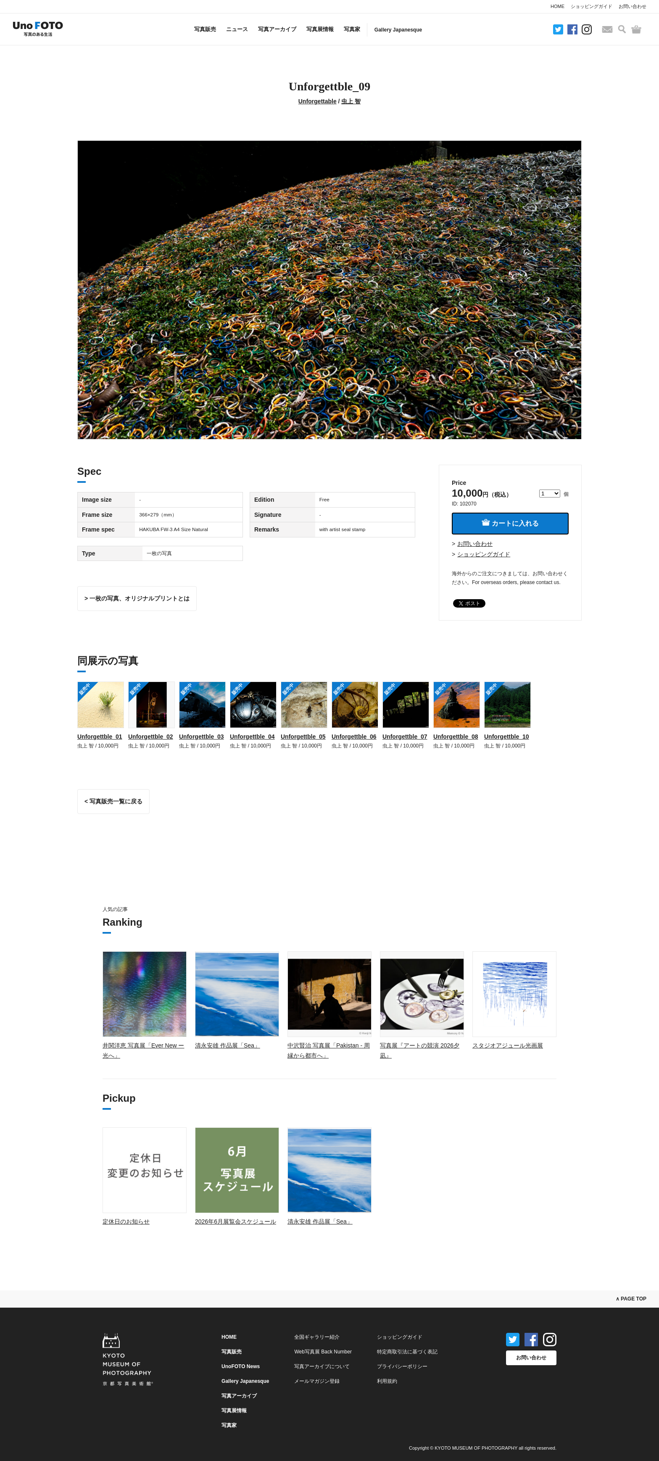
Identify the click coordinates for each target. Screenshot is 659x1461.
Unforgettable (317, 101)
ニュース (237, 29)
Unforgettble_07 (404, 736)
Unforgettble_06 (354, 736)
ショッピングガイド (591, 6)
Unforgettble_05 (303, 736)
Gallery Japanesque (398, 29)
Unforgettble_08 (455, 736)
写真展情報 (320, 29)
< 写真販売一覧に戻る (113, 801)
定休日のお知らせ (126, 1221)
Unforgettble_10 (506, 736)
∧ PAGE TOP (631, 1299)
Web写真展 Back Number (322, 1352)
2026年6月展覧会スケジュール (235, 1221)
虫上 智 (351, 101)
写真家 (352, 29)
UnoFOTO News (240, 1366)
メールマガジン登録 (317, 1381)
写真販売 (205, 29)
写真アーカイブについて (322, 1366)
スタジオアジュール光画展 (507, 1045)
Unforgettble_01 (99, 736)
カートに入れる (510, 523)
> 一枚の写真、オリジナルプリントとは (137, 598)
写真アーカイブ (277, 29)
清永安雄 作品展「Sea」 (227, 1045)
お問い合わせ (632, 6)
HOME (557, 6)
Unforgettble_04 (252, 736)
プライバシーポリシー (402, 1366)
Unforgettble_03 (201, 736)
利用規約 (387, 1381)
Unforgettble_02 (150, 736)
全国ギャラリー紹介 (317, 1337)
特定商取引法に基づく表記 (407, 1352)
